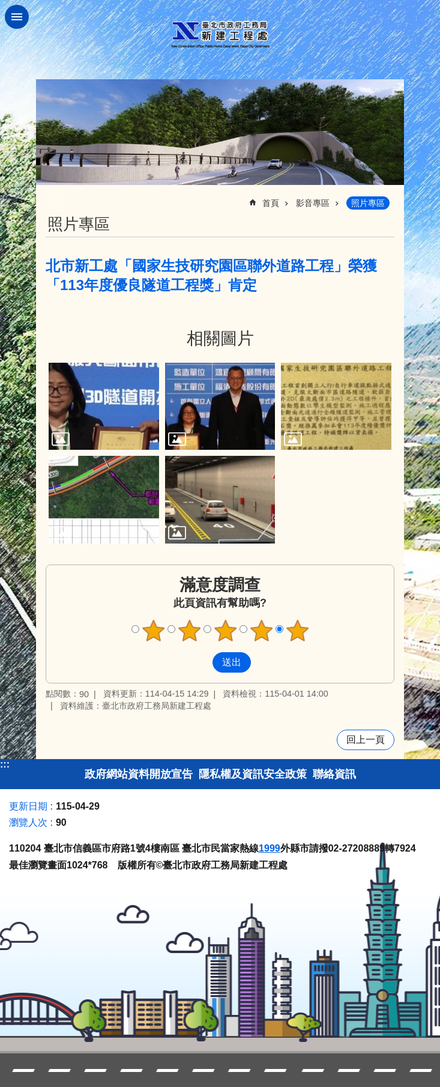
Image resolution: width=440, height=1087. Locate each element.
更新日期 (28, 806)
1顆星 (153, 630)
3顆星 (225, 630)
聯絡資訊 (334, 774)
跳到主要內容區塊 (6, 6)
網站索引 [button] (17, 17)
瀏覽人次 (28, 822)
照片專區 (368, 203)
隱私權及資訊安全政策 (253, 774)
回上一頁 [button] (365, 739)
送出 (201, 662)
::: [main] (53, 198)
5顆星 (297, 630)
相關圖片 (220, 338)
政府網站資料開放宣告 (139, 774)
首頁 (270, 203)
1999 (269, 848)
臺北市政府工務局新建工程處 (220, 34)
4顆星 (261, 630)
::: (5, 764)
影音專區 (313, 203)
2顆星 (189, 630)
